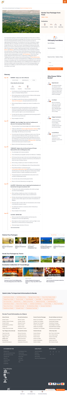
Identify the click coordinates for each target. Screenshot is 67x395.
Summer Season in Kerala (8, 303)
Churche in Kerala (19, 299)
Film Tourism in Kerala (53, 341)
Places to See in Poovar (8, 306)
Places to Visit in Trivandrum (21, 303)
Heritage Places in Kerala (8, 299)
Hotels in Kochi (37, 334)
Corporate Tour (6, 356)
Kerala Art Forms (17, 301)
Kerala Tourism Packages (40, 317)
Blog (19, 361)
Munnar (6, 49)
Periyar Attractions (22, 338)
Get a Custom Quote (55, 68)
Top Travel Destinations (23, 354)
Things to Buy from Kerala (7, 328)
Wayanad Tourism (21, 323)
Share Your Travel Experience (40, 358)
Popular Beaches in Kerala (8, 297)
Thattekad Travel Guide (40, 301)
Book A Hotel (21, 356)
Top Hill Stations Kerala (21, 297)
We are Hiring (37, 356)
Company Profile (7, 360)
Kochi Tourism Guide (7, 301)
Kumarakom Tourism (22, 328)
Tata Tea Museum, (26, 54)
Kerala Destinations (23, 317)
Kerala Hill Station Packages (54, 326)
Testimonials (21, 360)
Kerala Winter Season (52, 301)
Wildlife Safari (5, 338)
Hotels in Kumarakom (38, 340)
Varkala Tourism (21, 326)
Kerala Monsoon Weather (8, 308)
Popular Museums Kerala (49, 299)
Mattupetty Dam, (32, 140)
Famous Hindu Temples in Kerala (48, 297)
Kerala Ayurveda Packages (54, 328)
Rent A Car (6, 358)
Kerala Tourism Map (53, 336)
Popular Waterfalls (29, 299)
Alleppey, (11, 49)
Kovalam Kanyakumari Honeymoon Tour (46, 247)
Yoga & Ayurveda (5, 333)
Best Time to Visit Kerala (54, 333)
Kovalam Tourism (21, 321)
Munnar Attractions (22, 333)
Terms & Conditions (38, 351)
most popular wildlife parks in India (19, 169)
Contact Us (6, 361)
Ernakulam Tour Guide (19, 306)
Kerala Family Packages (53, 321)
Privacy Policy (37, 354)
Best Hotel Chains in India (8, 354)
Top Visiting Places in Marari (32, 306)
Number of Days (59, 56)
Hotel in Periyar (37, 336)
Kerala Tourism (5, 319)
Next (37, 23)
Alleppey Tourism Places (28, 301)
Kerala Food (4, 326)
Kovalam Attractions (22, 334)
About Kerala (5, 317)
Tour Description (51, 48)
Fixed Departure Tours (23, 351)
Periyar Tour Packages (38, 324)
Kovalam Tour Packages (38, 321)
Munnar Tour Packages (38, 319)
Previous (5, 23)
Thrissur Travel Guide (58, 303)
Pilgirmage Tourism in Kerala (34, 297)
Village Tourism (5, 336)
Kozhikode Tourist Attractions (36, 303)
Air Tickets (21, 358)
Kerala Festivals (5, 323)
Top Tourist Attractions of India (9, 353)
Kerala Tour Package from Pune (26, 8)
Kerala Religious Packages (54, 324)
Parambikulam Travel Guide (31, 308)
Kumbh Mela (6, 363)
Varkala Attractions (22, 340)
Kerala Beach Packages (54, 323)
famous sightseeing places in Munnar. (30, 128)
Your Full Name (51, 43)
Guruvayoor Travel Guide (46, 306)
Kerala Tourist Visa (53, 340)
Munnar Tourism (21, 319)
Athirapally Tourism (20, 308)
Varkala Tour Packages (38, 326)
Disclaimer (37, 353)
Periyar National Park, (35, 57)
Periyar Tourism (21, 324)
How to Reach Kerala (53, 334)
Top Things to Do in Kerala (8, 330)
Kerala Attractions (22, 330)
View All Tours (54, 234)
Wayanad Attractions (22, 336)
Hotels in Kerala (37, 330)
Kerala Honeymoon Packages (55, 319)
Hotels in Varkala (37, 341)
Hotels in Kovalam (37, 338)
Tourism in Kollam (47, 303)
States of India (21, 353)
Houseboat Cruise (6, 334)
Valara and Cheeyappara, (17, 100)
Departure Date (51, 56)
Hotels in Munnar (37, 333)
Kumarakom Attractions (23, 341)
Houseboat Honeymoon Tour (32, 247)
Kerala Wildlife (38, 299)
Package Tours (6, 351)
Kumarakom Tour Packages (39, 328)
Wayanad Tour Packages (39, 323)
